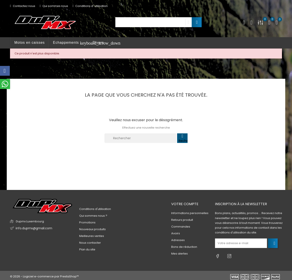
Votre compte (184, 203)
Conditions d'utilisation (95, 209)
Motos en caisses (29, 42)
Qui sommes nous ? (93, 216)
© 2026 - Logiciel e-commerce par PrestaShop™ (44, 274)
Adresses (178, 240)
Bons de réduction (184, 247)
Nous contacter (90, 243)
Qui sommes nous (54, 6)
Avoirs (175, 233)
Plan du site (87, 249)
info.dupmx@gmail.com (32, 228)
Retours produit (182, 220)
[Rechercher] (140, 138)
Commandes (180, 227)
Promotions (87, 222)
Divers (98, 42)
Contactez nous (22, 6)
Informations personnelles (189, 213)
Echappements (71, 43)
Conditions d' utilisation (90, 6)
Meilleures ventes (91, 236)
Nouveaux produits (92, 229)
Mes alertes (179, 254)
